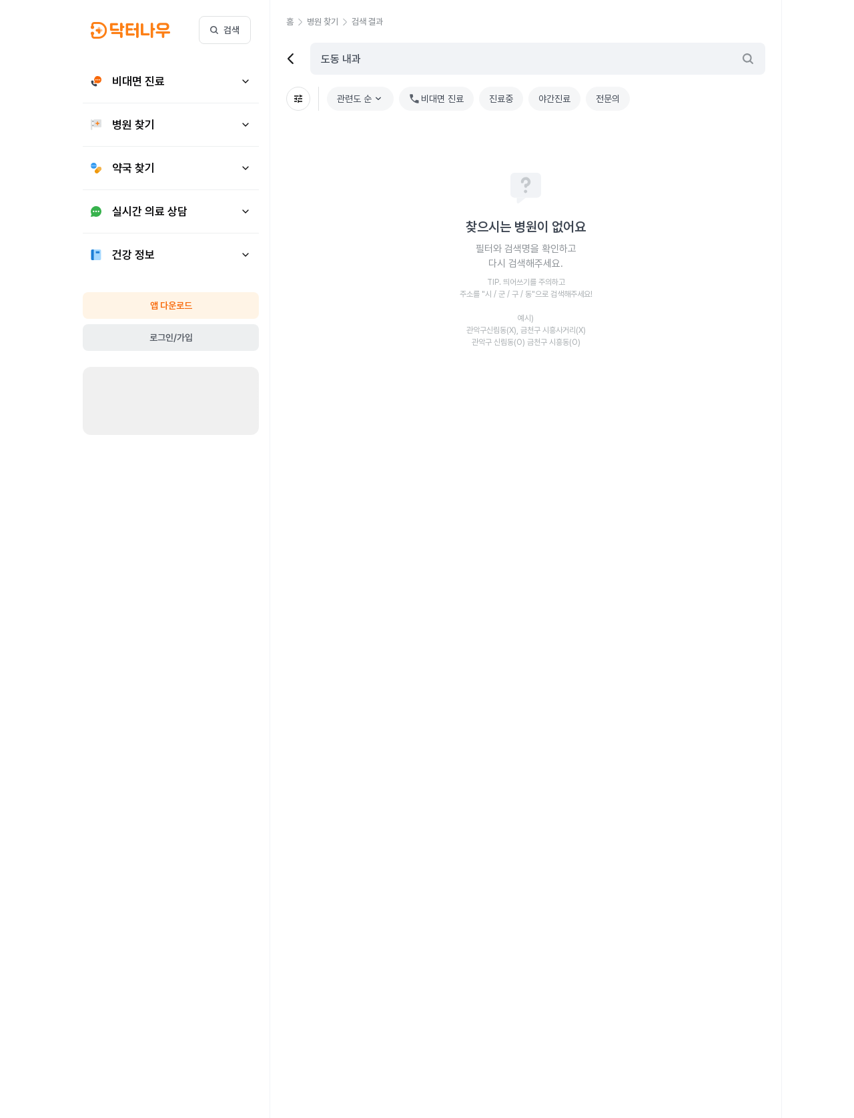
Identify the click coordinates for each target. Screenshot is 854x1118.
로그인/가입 (171, 337)
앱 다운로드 (171, 305)
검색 (225, 30)
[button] (296, 22)
